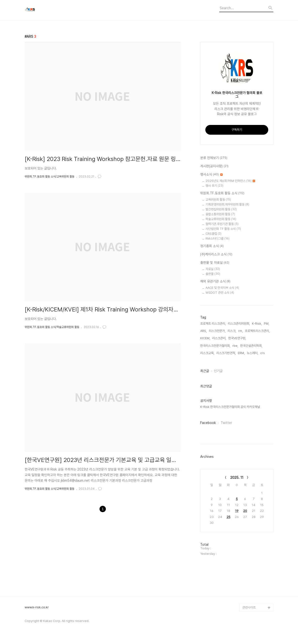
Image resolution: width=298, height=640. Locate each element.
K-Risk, (257, 323)
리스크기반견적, (226, 353)
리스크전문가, (217, 331)
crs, (263, 353)
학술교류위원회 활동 (221, 219)
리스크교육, (207, 353)
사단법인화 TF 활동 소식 (223, 229)
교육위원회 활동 (218, 199)
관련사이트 (249, 607)
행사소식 (211, 174)
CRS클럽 (213, 233)
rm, (240, 331)
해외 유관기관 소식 (215, 281)
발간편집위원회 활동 (221, 209)
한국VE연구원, (237, 338)
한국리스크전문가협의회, (215, 346)
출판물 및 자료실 (214, 262)
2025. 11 (236, 477)
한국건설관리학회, (251, 346)
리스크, (232, 331)
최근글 (204, 371)
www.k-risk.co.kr (37, 607)
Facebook (208, 423)
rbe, (235, 346)
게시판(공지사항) (214, 166)
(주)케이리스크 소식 (216, 254)
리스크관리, (219, 338)
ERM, (241, 353)
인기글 (218, 371)
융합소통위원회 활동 (220, 214)
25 (228, 517)
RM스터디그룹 (217, 238)
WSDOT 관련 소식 (220, 292)
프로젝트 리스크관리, (213, 323)
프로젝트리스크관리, (257, 331)
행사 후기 (214, 186)
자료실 (213, 269)
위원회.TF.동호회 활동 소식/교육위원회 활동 (49, 176)
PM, (266, 323)
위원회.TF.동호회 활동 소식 (222, 193)
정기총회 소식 (212, 246)
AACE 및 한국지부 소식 (222, 288)
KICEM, (205, 338)
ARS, (203, 331)
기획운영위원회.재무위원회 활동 (227, 204)
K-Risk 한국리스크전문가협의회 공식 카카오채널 (230, 407)
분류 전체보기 (213, 158)
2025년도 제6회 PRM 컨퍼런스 (230, 181)
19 (236, 511)
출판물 (213, 274)
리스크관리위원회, (239, 323)
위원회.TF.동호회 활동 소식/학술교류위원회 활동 (52, 327)
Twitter (226, 423)
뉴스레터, (252, 353)
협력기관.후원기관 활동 (222, 224)
